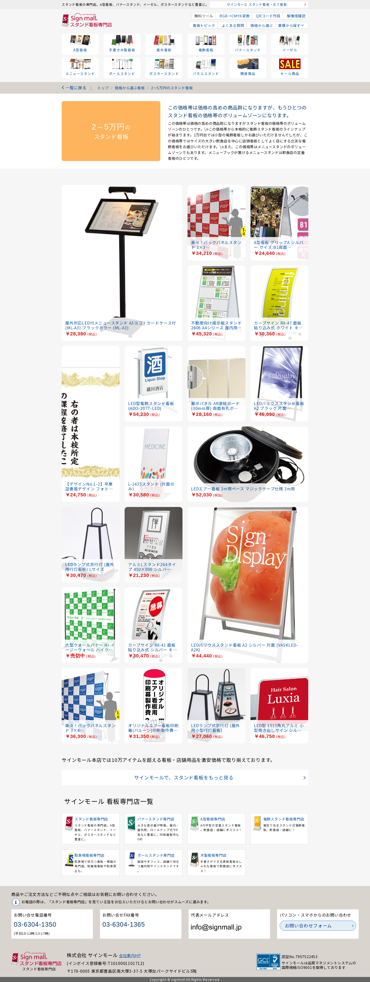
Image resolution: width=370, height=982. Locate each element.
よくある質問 (232, 25)
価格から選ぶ (261, 25)
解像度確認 (296, 15)
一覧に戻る (76, 88)
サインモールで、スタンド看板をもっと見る (184, 777)
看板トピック (203, 25)
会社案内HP (130, 955)
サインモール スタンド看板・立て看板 (257, 4)
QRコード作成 (268, 15)
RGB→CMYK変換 (234, 15)
